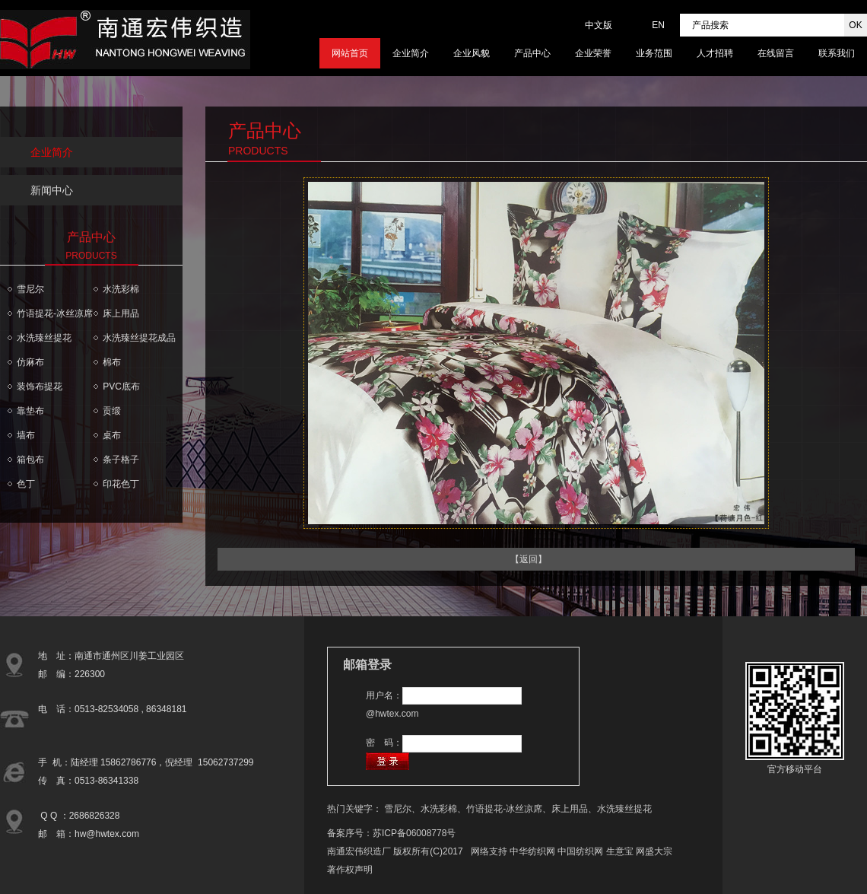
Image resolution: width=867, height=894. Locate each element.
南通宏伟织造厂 (359, 851)
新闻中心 (51, 190)
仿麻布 (30, 362)
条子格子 (121, 459)
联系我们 (836, 53)
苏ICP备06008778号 (414, 833)
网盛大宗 (654, 851)
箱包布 (30, 459)
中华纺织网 (532, 851)
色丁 (26, 484)
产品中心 (532, 53)
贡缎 (112, 411)
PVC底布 (121, 386)
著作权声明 (350, 869)
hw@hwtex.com (107, 834)
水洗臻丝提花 (44, 337)
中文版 (598, 25)
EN (658, 25)
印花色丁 (121, 484)
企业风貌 (471, 53)
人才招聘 (715, 53)
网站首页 (350, 53)
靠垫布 (30, 411)
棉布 (112, 362)
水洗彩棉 (121, 289)
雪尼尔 (30, 289)
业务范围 (654, 53)
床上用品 (121, 313)
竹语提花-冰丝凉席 (55, 313)
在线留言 (775, 53)
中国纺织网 (580, 851)
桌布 (112, 435)
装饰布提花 (39, 386)
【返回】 (528, 559)
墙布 (26, 435)
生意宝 (620, 851)
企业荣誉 (593, 53)
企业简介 (410, 53)
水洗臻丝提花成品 (139, 337)
